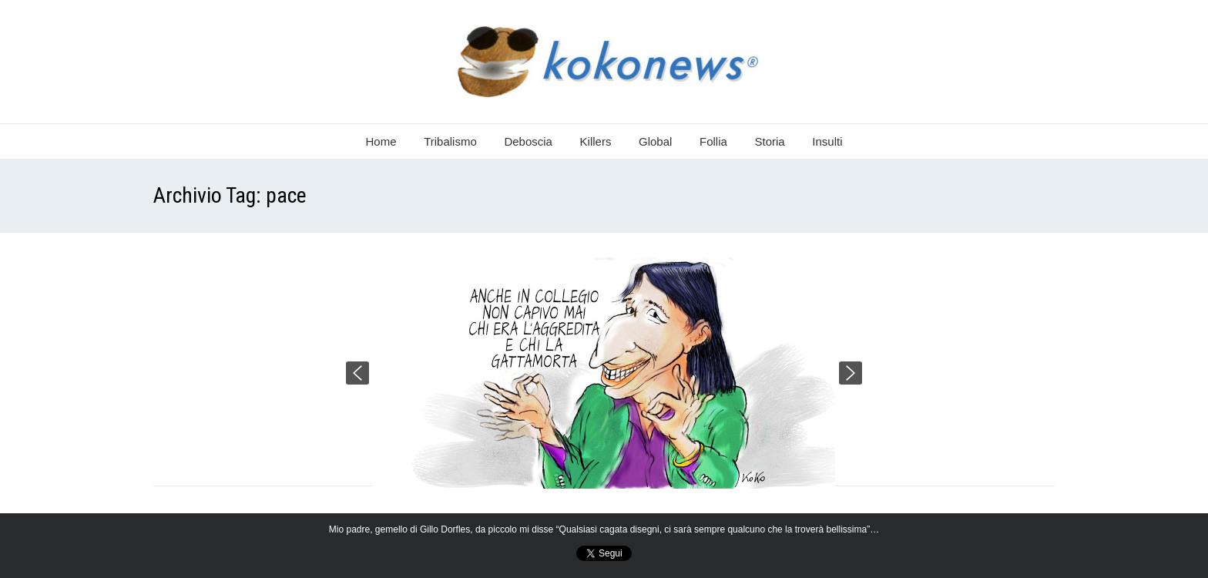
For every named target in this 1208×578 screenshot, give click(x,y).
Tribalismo (450, 141)
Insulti (827, 141)
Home (381, 141)
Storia (770, 141)
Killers (596, 141)
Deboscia (528, 141)
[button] (357, 373)
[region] (604, 373)
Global (655, 141)
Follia (713, 141)
